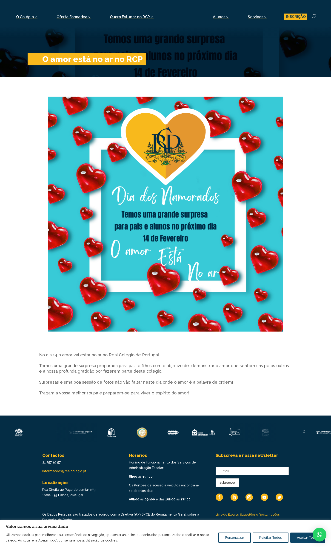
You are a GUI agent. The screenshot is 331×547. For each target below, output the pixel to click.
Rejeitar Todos (270, 537)
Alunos (219, 17)
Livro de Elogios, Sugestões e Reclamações (248, 514)
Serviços (255, 17)
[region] (165, 533)
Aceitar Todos (308, 537)
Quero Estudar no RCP (130, 17)
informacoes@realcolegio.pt (64, 471)
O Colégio (25, 17)
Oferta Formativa (72, 17)
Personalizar (234, 537)
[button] (319, 534)
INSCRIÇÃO (296, 16)
